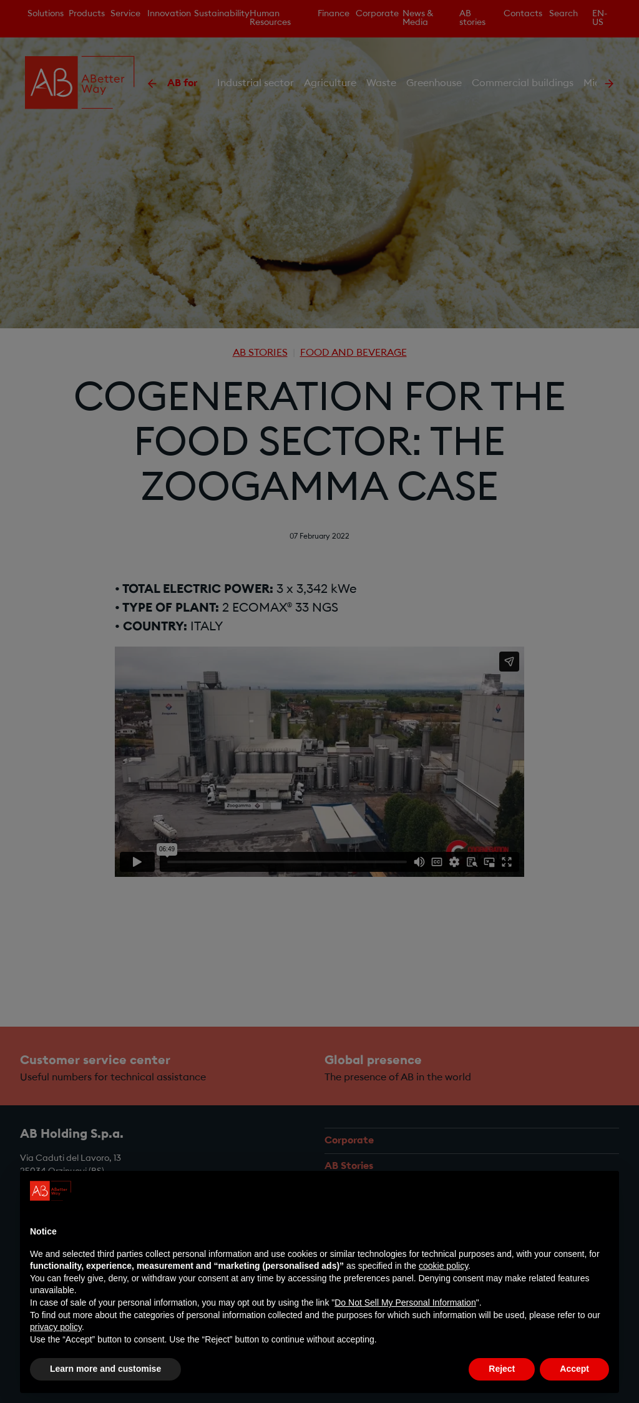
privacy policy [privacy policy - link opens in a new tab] (56, 1327)
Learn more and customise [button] (105, 1369)
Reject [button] (502, 1369)
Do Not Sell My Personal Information (405, 1303)
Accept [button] (574, 1369)
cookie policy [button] (443, 1266)
